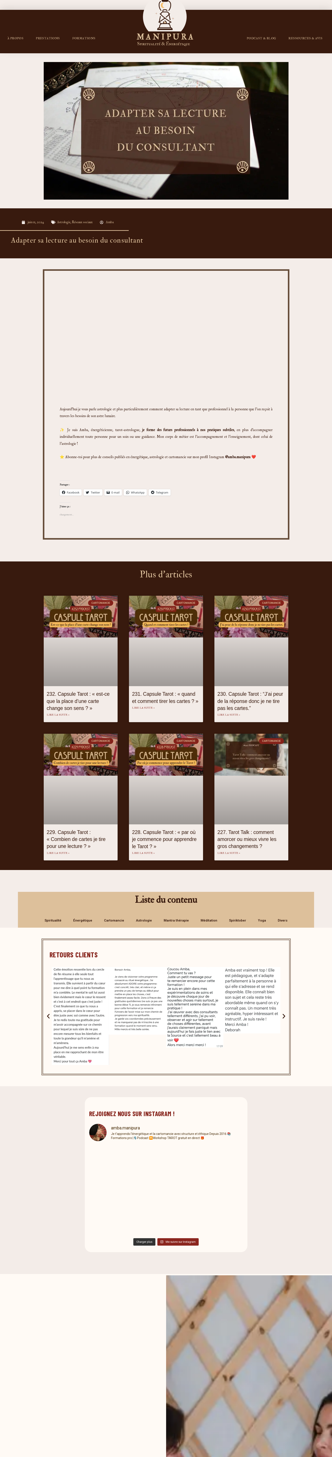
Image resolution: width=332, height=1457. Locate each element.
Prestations (48, 38)
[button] (48, 1016)
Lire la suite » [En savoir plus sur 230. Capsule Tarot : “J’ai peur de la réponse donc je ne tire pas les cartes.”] (228, 714)
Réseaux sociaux (82, 222)
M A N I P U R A (164, 37)
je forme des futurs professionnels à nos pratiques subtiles (188, 430)
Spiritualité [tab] (53, 920)
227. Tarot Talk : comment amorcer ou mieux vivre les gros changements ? (246, 839)
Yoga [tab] (262, 920)
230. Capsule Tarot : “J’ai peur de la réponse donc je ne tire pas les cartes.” (250, 701)
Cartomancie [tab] (114, 920)
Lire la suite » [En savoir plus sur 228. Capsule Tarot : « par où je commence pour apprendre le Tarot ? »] (143, 853)
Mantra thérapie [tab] (176, 920)
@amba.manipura (237, 457)
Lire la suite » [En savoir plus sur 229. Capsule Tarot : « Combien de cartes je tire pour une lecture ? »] (58, 853)
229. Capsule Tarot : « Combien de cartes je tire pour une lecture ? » (76, 839)
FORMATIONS (84, 38)
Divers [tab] (282, 920)
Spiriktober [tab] (237, 920)
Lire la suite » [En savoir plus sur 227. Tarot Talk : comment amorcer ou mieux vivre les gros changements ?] (228, 853)
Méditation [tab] (209, 920)
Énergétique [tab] (82, 920)
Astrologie (64, 222)
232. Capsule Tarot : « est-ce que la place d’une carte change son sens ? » (78, 701)
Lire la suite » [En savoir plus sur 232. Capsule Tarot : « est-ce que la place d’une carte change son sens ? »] (58, 714)
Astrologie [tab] (144, 920)
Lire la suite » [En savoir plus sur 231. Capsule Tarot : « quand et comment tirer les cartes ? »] (143, 708)
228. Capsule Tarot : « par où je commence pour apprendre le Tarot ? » (164, 839)
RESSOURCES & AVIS (305, 38)
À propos (15, 38)
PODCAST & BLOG (261, 38)
